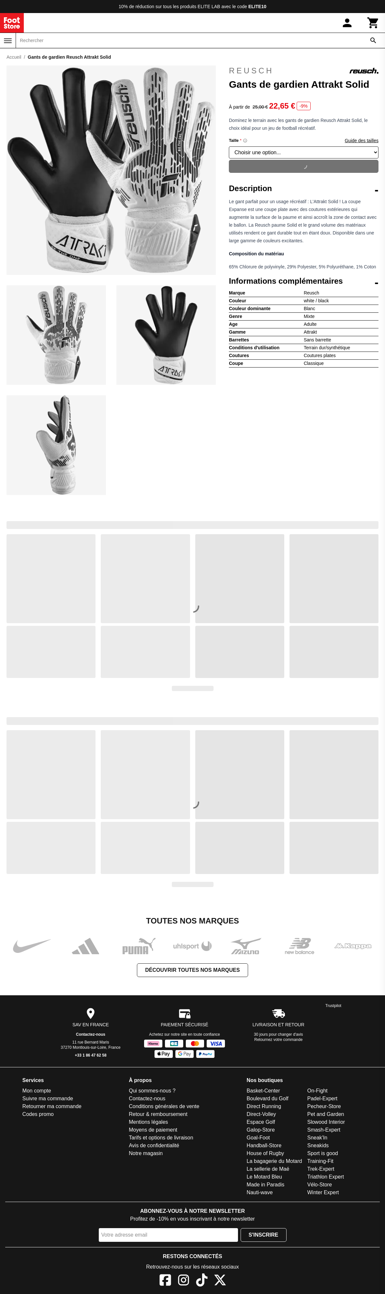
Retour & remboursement (158, 1114)
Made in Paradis (266, 1184)
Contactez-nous (90, 1034)
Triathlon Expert (325, 1177)
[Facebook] (165, 1281)
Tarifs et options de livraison (161, 1137)
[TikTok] (201, 1281)
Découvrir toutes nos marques (192, 970)
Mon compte (36, 1090)
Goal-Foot (258, 1137)
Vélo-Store (319, 1184)
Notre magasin (146, 1153)
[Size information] (245, 140)
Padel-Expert (322, 1098)
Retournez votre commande (278, 1039)
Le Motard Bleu (264, 1177)
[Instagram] (183, 1281)
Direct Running (264, 1106)
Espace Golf (261, 1122)
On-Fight (317, 1090)
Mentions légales (148, 1122)
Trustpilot (333, 1005)
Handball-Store (264, 1145)
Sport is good (322, 1153)
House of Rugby (265, 1153)
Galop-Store (261, 1130)
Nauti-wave (260, 1192)
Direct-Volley (261, 1114)
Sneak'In (317, 1137)
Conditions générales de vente (164, 1106)
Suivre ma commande (47, 1098)
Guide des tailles (361, 140)
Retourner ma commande (51, 1106)
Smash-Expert (323, 1130)
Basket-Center (263, 1090)
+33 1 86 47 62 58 (91, 1055)
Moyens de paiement (153, 1130)
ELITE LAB (209, 6)
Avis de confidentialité (154, 1145)
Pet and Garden (325, 1114)
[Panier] (373, 22)
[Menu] (8, 41)
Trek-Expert (320, 1169)
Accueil (14, 57)
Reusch (303, 71)
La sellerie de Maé (268, 1169)
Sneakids (318, 1145)
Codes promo (38, 1114)
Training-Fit (320, 1161)
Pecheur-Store (324, 1106)
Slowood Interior (326, 1122)
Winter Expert (323, 1192)
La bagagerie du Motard (274, 1161)
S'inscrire (263, 1235)
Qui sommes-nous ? (152, 1090)
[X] (220, 1281)
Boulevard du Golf (268, 1098)
